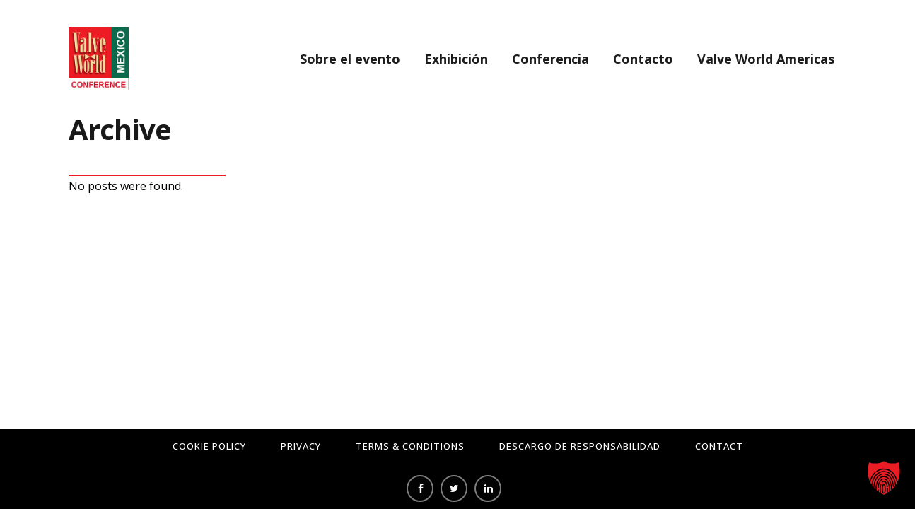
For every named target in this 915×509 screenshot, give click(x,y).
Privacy (301, 446)
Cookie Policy (209, 446)
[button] (884, 478)
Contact (719, 446)
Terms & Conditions (410, 446)
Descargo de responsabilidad (579, 446)
